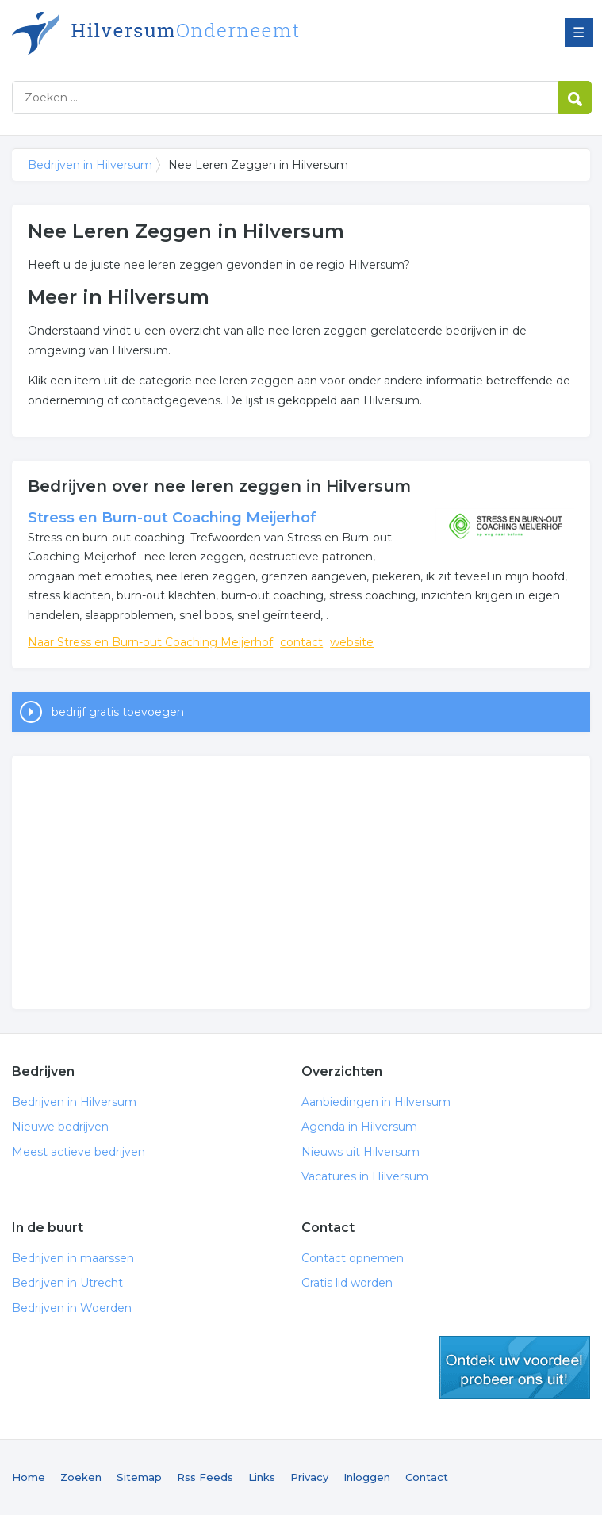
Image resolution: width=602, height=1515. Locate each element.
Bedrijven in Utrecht (67, 1283)
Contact (426, 1477)
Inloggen (366, 1477)
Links (261, 1477)
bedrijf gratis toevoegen (118, 712)
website (352, 642)
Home (28, 1477)
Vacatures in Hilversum (364, 1176)
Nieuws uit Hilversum (360, 1152)
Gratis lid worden (347, 1283)
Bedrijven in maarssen (73, 1258)
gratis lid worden (514, 1367)
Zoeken (81, 1477)
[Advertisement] (301, 882)
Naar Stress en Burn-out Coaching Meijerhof (150, 642)
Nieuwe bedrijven (60, 1126)
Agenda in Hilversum (359, 1126)
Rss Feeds (205, 1477)
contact (301, 642)
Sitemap (139, 1477)
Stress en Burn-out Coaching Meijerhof (172, 517)
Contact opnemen (352, 1258)
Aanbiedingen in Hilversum (376, 1102)
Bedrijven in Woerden (72, 1308)
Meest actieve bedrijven (78, 1152)
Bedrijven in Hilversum (210, 33)
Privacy (309, 1477)
